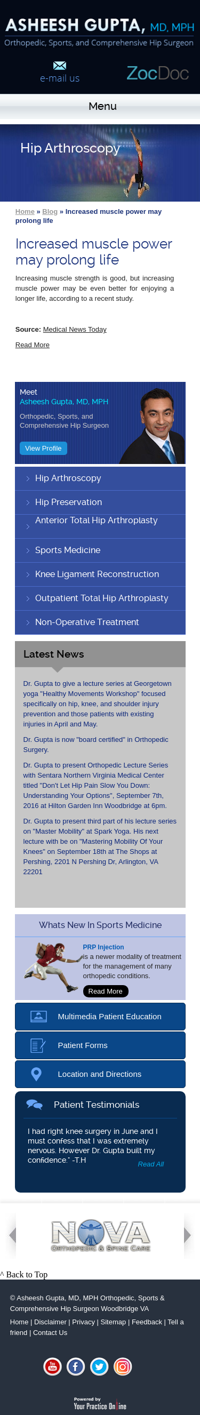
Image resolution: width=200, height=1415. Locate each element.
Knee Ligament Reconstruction (97, 574)
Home (25, 211)
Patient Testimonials (96, 1104)
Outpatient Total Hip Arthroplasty (102, 598)
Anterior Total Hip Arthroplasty (96, 520)
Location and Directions (100, 1073)
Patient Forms (83, 1045)
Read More (32, 345)
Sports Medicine (67, 550)
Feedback (147, 1322)
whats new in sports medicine (100, 925)
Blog (50, 211)
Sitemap (113, 1322)
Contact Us (50, 1333)
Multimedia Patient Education (110, 1016)
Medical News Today (75, 329)
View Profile (43, 448)
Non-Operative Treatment (87, 622)
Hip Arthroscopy (68, 478)
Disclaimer (50, 1322)
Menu (103, 106)
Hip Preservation (68, 502)
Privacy (83, 1322)
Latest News (53, 654)
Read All (151, 1164)
